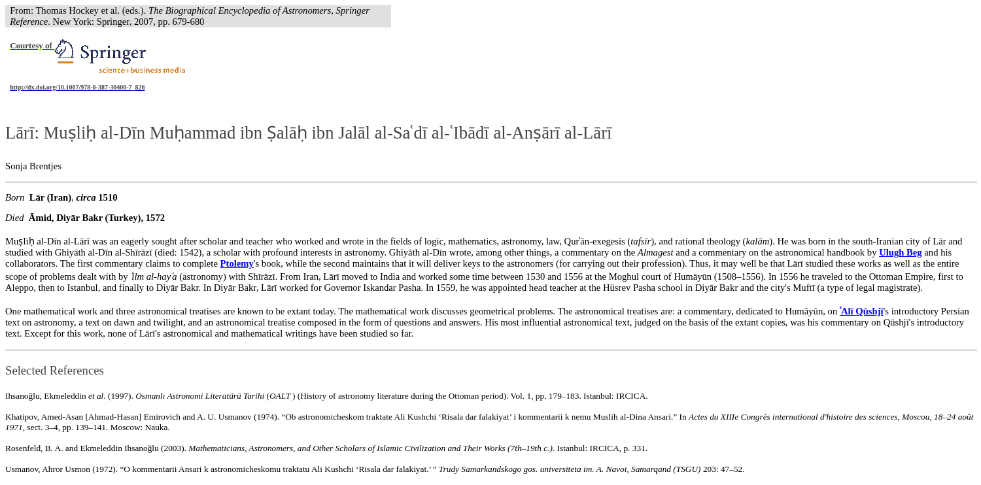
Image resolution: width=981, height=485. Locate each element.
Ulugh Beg (900, 252)
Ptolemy (237, 263)
